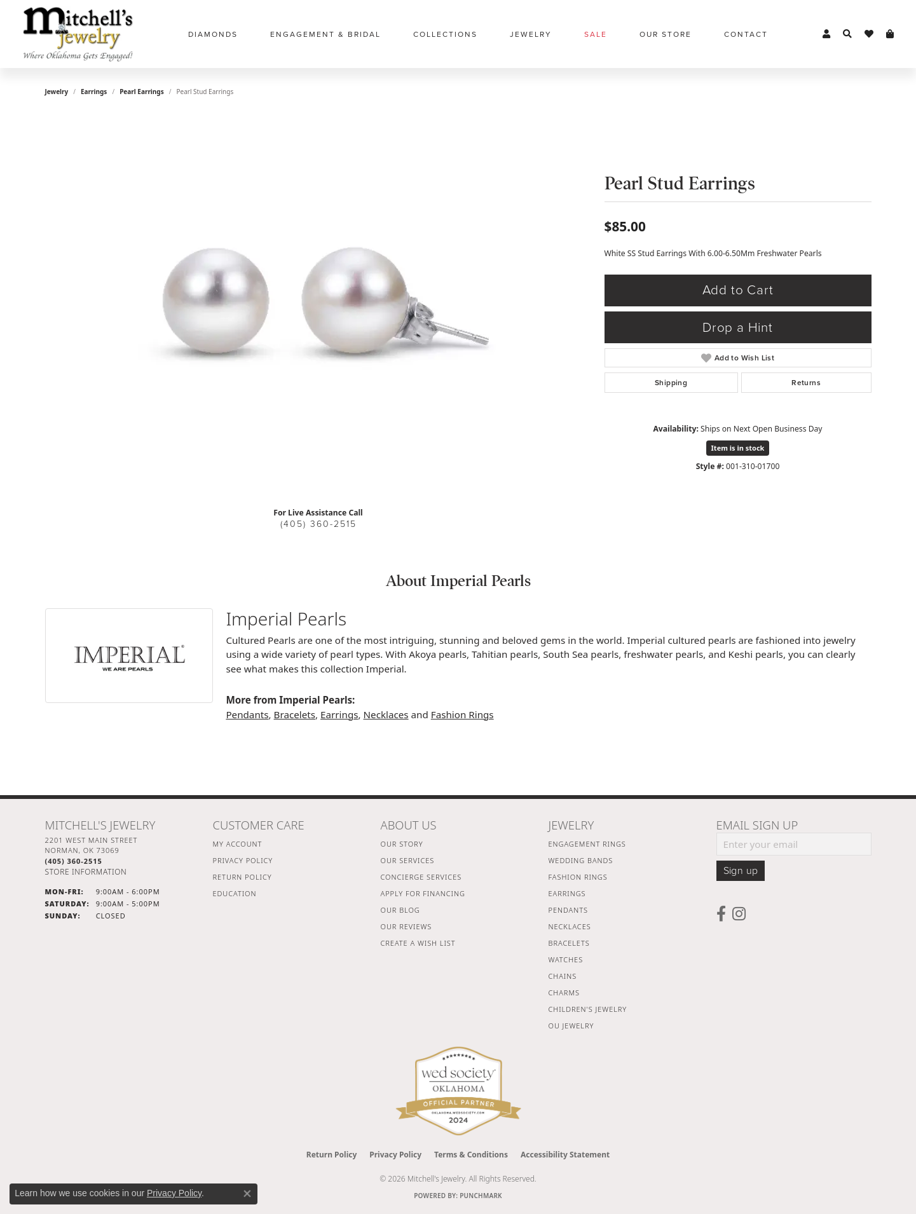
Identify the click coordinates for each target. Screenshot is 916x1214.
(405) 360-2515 (318, 524)
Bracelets (294, 714)
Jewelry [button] (531, 34)
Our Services (408, 860)
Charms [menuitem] (564, 992)
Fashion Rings (462, 714)
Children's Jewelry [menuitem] (588, 1009)
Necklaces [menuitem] (570, 926)
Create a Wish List (418, 943)
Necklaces (386, 714)
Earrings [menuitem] (567, 893)
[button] (826, 34)
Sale (595, 34)
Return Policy (242, 877)
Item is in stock (738, 448)
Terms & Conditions (471, 1154)
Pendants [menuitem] (568, 910)
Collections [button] (445, 34)
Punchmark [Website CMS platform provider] (481, 1195)
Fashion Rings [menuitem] (578, 877)
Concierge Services (421, 877)
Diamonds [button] (213, 34)
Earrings (94, 91)
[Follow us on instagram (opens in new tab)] (739, 914)
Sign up (740, 870)
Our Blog (400, 910)
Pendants (247, 714)
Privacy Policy (243, 860)
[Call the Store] (73, 861)
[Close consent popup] (247, 1193)
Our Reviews (406, 926)
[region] (318, 306)
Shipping (671, 382)
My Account (238, 844)
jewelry (57, 91)
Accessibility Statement (565, 1154)
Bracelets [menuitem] (569, 943)
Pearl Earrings (142, 91)
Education (235, 893)
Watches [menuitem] (566, 959)
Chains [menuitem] (563, 976)
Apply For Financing (423, 893)
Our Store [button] (665, 34)
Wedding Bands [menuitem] (581, 860)
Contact (746, 34)
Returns (806, 382)
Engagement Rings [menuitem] (587, 844)
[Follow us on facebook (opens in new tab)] (721, 914)
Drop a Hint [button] (737, 328)
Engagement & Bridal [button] (325, 34)
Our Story (402, 844)
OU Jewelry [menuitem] (571, 1025)
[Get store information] (86, 871)
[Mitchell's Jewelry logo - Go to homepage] (77, 34)
